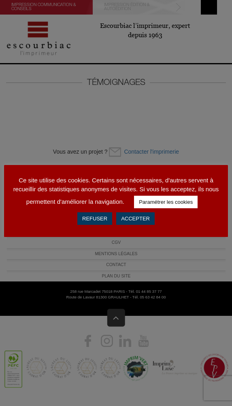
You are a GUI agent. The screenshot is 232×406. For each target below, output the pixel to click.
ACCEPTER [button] (135, 219)
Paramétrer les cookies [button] (166, 202)
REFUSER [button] (94, 219)
